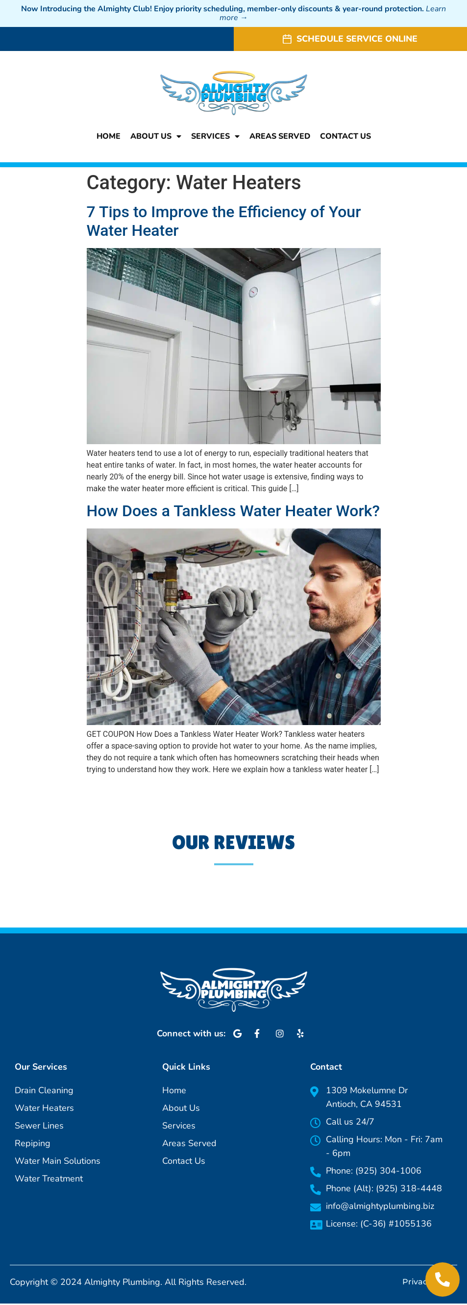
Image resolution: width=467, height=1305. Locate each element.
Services (215, 137)
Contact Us (345, 136)
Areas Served (279, 136)
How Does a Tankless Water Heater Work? (233, 512)
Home (109, 136)
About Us (155, 137)
